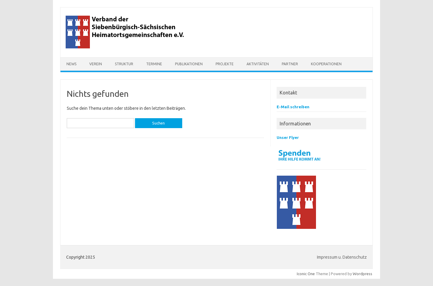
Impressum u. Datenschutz (342, 257)
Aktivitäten (258, 64)
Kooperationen (326, 64)
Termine (154, 64)
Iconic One (306, 274)
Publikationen (189, 64)
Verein (95, 64)
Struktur (124, 64)
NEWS (71, 64)
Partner (290, 64)
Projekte (225, 64)
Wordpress (362, 274)
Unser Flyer (288, 137)
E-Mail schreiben (293, 107)
